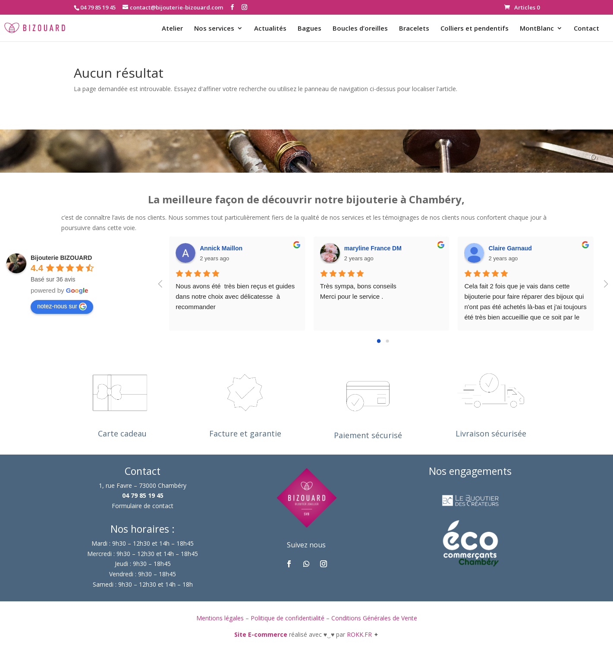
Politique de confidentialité (287, 618)
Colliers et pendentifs (474, 28)
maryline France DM (373, 248)
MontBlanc (537, 28)
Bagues (309, 28)
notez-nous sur (62, 306)
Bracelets (414, 28)
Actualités (270, 28)
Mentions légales (220, 618)
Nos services (214, 28)
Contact (586, 28)
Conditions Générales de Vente (374, 618)
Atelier (172, 28)
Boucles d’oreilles (360, 28)
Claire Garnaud (509, 248)
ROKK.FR (360, 634)
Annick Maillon (221, 248)
